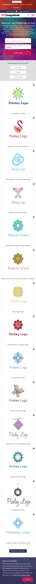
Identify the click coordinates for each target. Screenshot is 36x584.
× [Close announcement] (33, 5)
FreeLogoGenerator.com (9, 4)
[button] (34, 72)
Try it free (17, 8)
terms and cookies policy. (21, 575)
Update (18, 53)
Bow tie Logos (18, 77)
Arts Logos (18, 67)
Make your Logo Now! (18, 551)
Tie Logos (18, 72)
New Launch (17, 1)
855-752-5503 (10, 11)
